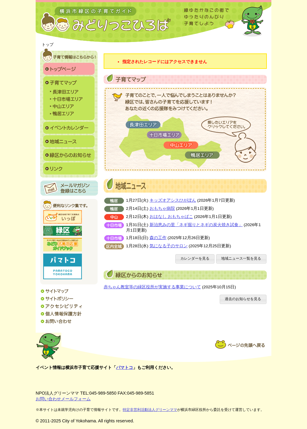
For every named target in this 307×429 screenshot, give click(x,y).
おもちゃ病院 (162, 208)
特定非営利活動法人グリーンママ (150, 410)
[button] (195, 259)
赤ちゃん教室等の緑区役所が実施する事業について (152, 287)
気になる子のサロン (169, 246)
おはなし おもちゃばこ (171, 216)
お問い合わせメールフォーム (63, 398)
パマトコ (124, 367)
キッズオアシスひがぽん (173, 200)
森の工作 (158, 237)
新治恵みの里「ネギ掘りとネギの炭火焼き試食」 (196, 225)
